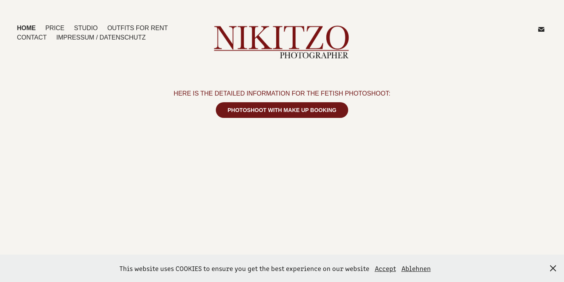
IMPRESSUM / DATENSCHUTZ (101, 37)
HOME (26, 28)
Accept (385, 268)
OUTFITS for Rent (137, 28)
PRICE (55, 28)
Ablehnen (416, 268)
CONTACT (32, 37)
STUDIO (86, 28)
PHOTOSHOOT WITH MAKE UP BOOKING (282, 110)
